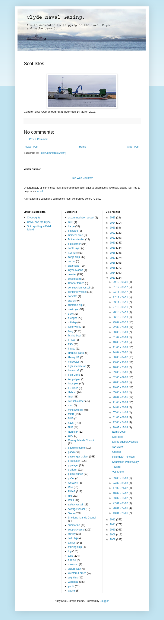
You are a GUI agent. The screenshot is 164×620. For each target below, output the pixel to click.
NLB (70, 427)
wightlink (73, 577)
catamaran (74, 265)
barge (71, 226)
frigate (71, 348)
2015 (113, 267)
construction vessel (79, 287)
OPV (70, 436)
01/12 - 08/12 (121, 287)
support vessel (76, 529)
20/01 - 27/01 (121, 508)
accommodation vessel (81, 217)
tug (70, 551)
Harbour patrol (76, 352)
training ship (75, 546)
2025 (113, 217)
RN (70, 495)
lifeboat (72, 392)
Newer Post (31, 146)
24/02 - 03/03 (121, 483)
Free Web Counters (82, 177)
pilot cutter (74, 460)
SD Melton (118, 446)
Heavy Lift (73, 357)
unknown (73, 564)
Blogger (104, 600)
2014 (113, 272)
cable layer (74, 248)
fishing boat (74, 335)
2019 (113, 247)
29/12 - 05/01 (121, 282)
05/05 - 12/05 (121, 392)
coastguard (74, 278)
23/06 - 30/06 (121, 362)
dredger (72, 318)
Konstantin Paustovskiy (125, 461)
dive (70, 313)
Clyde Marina (75, 270)
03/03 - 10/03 (121, 478)
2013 (113, 277)
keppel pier (74, 379)
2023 (113, 227)
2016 (113, 262)
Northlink (73, 431)
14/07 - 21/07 (121, 352)
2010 (113, 529)
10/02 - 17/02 (121, 493)
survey (72, 533)
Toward (116, 466)
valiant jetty (74, 568)
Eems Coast (119, 431)
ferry (70, 331)
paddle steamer (77, 447)
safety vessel (75, 504)
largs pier (73, 383)
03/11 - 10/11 (121, 302)
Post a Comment (38, 139)
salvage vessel (76, 509)
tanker (71, 542)
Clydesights (33, 217)
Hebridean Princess (123, 456)
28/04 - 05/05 (121, 397)
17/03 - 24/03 (121, 422)
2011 (113, 524)
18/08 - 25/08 (121, 342)
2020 (113, 242)
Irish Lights (74, 374)
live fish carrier (76, 401)
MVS (71, 418)
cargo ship (74, 256)
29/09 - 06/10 (121, 322)
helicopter (73, 361)
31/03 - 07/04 (121, 417)
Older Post (133, 146)
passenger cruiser (78, 456)
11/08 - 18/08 (121, 347)
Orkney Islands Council (81, 440)
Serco (71, 513)
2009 (113, 534)
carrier (71, 261)
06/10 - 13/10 (121, 317)
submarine (74, 525)
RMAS (72, 491)
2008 (113, 539)
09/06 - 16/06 (121, 372)
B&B (70, 222)
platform (72, 469)
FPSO (71, 339)
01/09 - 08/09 (121, 337)
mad (70, 405)
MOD (71, 414)
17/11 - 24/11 (121, 297)
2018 (113, 252)
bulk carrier (74, 243)
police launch (75, 473)
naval (71, 422)
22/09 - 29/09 (121, 327)
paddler (72, 452)
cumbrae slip (75, 304)
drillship (72, 322)
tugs (70, 555)
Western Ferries (77, 573)
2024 (113, 222)
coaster (72, 274)
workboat (73, 581)
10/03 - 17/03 (121, 427)
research (73, 482)
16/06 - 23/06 (121, 367)
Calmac (72, 252)
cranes (72, 300)
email (40, 191)
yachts (72, 590)
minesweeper (75, 409)
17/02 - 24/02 (121, 488)
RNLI (71, 500)
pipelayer (73, 465)
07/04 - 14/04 (121, 412)
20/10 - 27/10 (121, 312)
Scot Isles (117, 436)
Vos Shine (118, 471)
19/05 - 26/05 (121, 387)
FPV (70, 344)
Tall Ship (73, 538)
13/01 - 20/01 (121, 513)
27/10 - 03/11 (121, 307)
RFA (70, 487)
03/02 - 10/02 (121, 498)
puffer (71, 478)
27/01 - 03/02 (121, 503)
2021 (113, 237)
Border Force (75, 235)
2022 (113, 232)
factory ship (74, 326)
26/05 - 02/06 (121, 382)
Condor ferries (76, 283)
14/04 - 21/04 (121, 407)
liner (70, 396)
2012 (113, 519)
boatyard (73, 230)
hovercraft (73, 370)
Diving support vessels (125, 441)
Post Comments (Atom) (53, 152)
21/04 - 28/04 (121, 402)
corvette (72, 296)
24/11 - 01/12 (121, 292)
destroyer (73, 309)
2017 (113, 257)
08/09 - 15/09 (121, 332)
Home (82, 146)
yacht (71, 586)
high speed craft (77, 366)
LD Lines (73, 388)
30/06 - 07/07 (121, 357)
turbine (72, 560)
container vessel (77, 291)
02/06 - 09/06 (121, 377)
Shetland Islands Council (82, 517)
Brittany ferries (76, 239)
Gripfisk (116, 451)
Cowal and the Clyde (39, 222)
